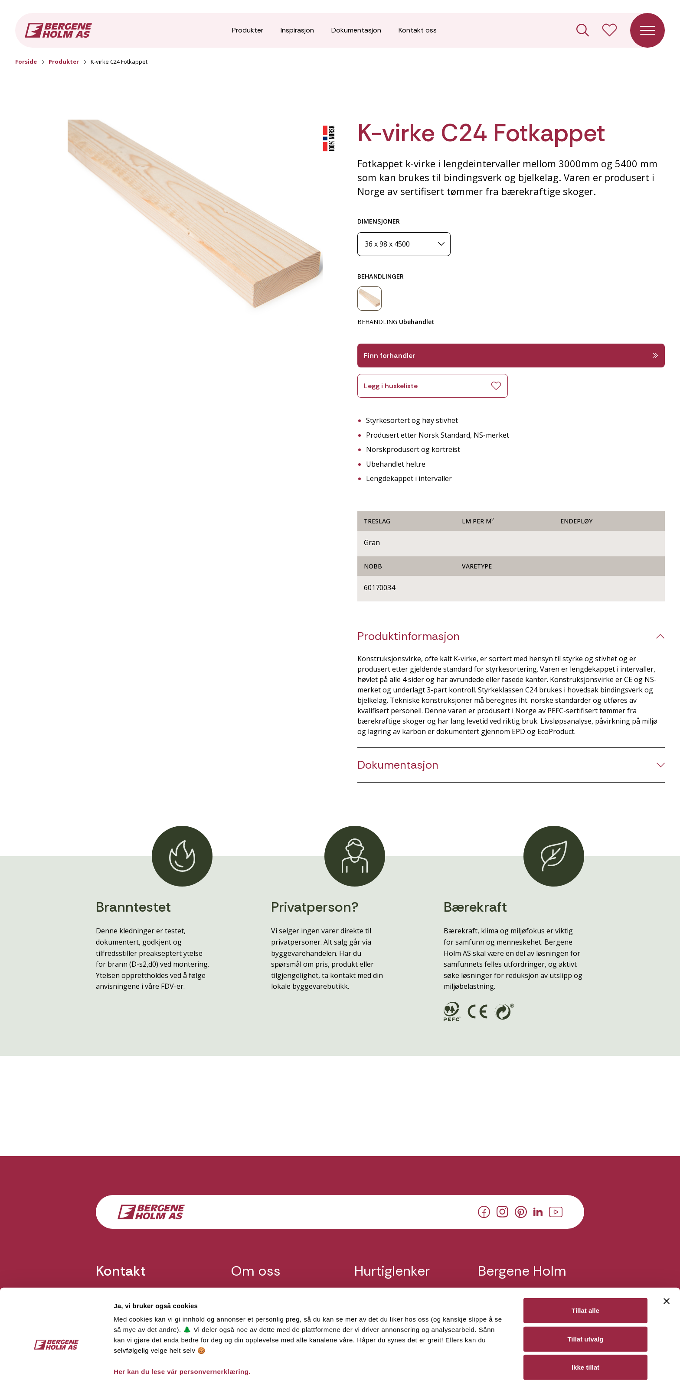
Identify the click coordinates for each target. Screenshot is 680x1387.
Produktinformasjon (408, 636)
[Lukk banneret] (667, 1260)
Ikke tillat (585, 1326)
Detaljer (461, 1370)
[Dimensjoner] (404, 244)
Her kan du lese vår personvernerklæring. (182, 1331)
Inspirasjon (297, 30)
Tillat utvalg (585, 1298)
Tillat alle (585, 1269)
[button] (195, 224)
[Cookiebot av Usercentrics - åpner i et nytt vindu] (56, 1370)
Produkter (247, 30)
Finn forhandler (511, 355)
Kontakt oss (418, 30)
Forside (26, 61)
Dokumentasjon (356, 30)
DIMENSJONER (378, 221)
